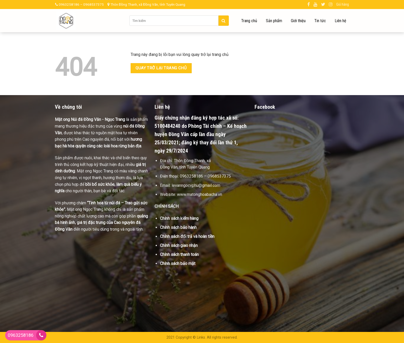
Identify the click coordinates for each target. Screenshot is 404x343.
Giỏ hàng (342, 4)
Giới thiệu (298, 20)
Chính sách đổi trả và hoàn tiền (187, 236)
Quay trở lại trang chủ (161, 68)
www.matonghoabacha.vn (199, 194)
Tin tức (320, 20)
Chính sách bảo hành (178, 227)
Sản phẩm (274, 20)
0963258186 (20, 335)
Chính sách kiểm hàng (179, 218)
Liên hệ (340, 20)
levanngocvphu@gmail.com (196, 185)
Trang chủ (249, 20)
